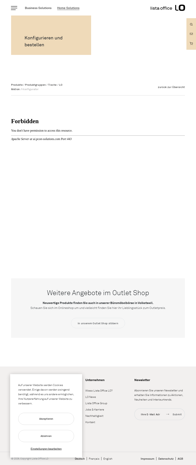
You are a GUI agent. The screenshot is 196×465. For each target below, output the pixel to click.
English (107, 458)
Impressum (147, 458)
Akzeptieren (46, 418)
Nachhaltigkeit (94, 416)
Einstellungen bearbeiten (46, 448)
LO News (90, 397)
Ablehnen (46, 435)
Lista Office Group (96, 403)
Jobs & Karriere (94, 409)
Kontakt (90, 422)
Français (94, 458)
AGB (180, 458)
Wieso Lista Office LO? (99, 390)
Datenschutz (166, 458)
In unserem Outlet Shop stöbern (98, 323)
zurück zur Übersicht (171, 87)
